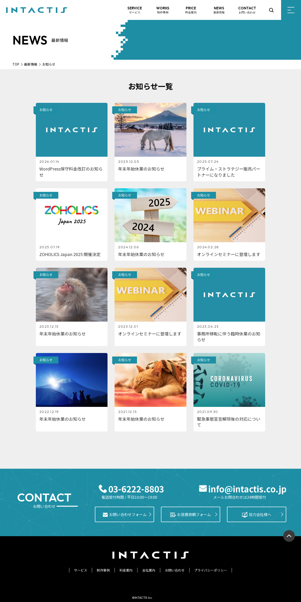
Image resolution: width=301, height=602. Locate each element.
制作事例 (103, 570)
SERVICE (135, 10)
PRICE (191, 10)
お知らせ (45, 109)
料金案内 (126, 570)
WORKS (163, 10)
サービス (80, 570)
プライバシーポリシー (210, 570)
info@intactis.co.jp (247, 489)
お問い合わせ (175, 570)
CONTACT (247, 10)
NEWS (219, 10)
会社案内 (148, 570)
